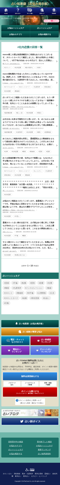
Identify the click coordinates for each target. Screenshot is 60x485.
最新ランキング (44, 450)
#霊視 (40, 151)
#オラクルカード (9, 87)
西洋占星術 (39, 474)
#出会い (46, 298)
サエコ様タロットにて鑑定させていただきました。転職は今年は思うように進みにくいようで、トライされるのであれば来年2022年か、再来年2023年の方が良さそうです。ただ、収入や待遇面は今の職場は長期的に (28, 245)
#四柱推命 (47, 87)
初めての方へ (18, 11)
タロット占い (7, 474)
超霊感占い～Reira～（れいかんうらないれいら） (19, 106)
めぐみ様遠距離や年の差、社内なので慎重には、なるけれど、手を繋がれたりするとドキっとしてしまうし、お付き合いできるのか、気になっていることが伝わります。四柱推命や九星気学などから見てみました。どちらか (28, 161)
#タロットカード (24, 87)
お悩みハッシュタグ (15, 28)
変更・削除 (48, 384)
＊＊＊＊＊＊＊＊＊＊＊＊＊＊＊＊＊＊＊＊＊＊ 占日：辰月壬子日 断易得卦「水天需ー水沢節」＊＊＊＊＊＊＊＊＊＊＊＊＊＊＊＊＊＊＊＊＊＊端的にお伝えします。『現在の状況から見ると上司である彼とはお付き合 (28, 184)
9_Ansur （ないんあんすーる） (13, 83)
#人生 (52, 293)
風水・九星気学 (27, 474)
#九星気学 (37, 87)
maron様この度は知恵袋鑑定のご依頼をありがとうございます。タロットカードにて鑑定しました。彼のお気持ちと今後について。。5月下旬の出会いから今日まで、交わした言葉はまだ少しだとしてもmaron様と (28, 57)
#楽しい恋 (19, 113)
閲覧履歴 (54, 11)
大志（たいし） (8, 232)
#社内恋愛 (17, 67)
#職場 (24, 151)
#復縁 (49, 288)
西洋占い (26, 476)
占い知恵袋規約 (44, 454)
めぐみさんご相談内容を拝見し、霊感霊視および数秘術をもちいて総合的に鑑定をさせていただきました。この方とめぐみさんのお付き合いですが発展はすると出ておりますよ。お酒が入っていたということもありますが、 (28, 142)
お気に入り (42, 11)
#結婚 (24, 298)
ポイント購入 (30, 11)
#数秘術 (17, 91)
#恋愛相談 (47, 132)
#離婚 (24, 235)
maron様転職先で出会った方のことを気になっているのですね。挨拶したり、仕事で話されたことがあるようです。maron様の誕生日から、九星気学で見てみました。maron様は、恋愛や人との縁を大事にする (28, 77)
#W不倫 (30, 293)
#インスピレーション (34, 288)
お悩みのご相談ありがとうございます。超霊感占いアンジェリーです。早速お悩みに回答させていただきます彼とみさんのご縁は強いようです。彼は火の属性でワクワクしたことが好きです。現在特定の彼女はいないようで (28, 204)
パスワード (12, 384)
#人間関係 (41, 293)
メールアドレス (30, 384)
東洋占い (18, 476)
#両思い (39, 113)
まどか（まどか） (8, 147)
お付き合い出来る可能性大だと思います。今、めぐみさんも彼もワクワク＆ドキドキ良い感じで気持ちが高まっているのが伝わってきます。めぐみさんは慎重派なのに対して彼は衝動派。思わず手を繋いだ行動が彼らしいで (28, 122)
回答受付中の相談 (15, 442)
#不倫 (16, 235)
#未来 (39, 67)
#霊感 (6, 283)
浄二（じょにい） (8, 190)
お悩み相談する (44, 34)
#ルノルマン (38, 171)
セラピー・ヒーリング (39, 476)
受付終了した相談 (44, 442)
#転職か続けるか (19, 255)
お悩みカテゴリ (15, 34)
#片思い (17, 216)
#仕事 (6, 151)
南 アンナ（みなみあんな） (11, 63)
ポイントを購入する (30, 392)
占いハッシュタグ (44, 28)
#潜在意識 (35, 298)
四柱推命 (17, 474)
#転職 (23, 283)
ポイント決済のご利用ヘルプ (31, 401)
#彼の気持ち (29, 67)
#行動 (6, 303)
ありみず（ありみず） (10, 251)
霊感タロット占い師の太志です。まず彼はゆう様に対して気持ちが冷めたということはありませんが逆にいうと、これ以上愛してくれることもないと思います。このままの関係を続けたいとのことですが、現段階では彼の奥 (28, 226)
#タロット (7, 67)
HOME (6, 11)
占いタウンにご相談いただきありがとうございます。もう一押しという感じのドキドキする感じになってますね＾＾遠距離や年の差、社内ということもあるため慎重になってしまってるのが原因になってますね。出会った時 (28, 100)
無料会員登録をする (30, 376)
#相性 (39, 132)
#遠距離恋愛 (8, 113)
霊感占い (47, 474)
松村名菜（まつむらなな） (11, 128)
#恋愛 (48, 151)
